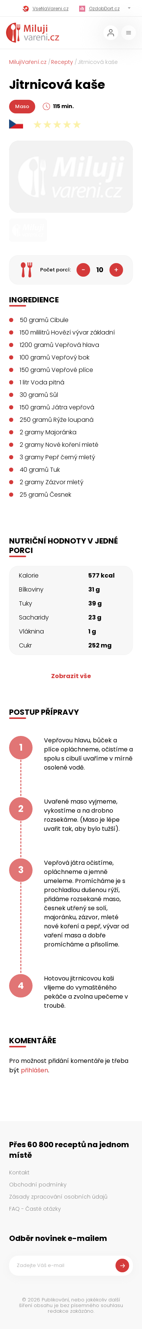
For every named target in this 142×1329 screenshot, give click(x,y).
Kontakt (19, 1172)
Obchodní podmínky (38, 1184)
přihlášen (34, 1070)
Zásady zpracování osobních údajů (58, 1196)
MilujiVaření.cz (28, 62)
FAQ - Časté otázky (35, 1209)
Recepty (62, 62)
